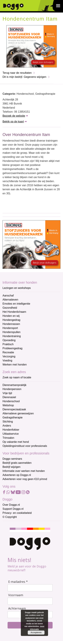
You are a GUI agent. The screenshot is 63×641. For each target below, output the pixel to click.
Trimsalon (8, 437)
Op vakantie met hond (16, 441)
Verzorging (9, 356)
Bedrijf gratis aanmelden (17, 462)
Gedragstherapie (13, 417)
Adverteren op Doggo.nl (17, 475)
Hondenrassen (11, 324)
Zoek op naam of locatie (17, 377)
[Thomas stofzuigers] (31, 46)
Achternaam (17, 608)
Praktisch (8, 344)
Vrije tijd (7, 393)
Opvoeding (9, 340)
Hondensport (10, 328)
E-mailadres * (18, 582)
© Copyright (10, 517)
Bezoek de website (14, 115)
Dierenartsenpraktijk (14, 385)
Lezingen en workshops (17, 288)
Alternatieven (10, 299)
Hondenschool (11, 401)
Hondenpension (12, 389)
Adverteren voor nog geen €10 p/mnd (25, 479)
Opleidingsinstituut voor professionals (25, 445)
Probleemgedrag (12, 348)
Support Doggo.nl (13, 508)
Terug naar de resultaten (17, 72)
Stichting (8, 421)
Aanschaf (8, 295)
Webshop (8, 405)
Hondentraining (12, 336)
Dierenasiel (9, 397)
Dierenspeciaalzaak (14, 409)
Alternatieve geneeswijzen (18, 413)
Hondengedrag (11, 319)
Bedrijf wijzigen (11, 466)
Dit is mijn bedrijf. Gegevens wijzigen (24, 76)
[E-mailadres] (30, 587)
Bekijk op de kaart (13, 121)
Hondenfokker (11, 429)
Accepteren (36, 632)
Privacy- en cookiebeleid (17, 512)
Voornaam (15, 595)
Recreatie (8, 352)
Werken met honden (15, 364)
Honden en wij (11, 315)
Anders (7, 425)
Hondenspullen (11, 332)
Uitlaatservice (11, 433)
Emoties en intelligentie (16, 303)
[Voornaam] (30, 601)
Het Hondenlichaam (14, 311)
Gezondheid (10, 307)
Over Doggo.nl (11, 504)
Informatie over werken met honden (24, 471)
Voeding (7, 360)
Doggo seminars (12, 458)
